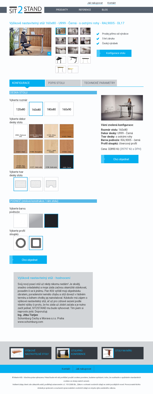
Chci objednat (29, 260)
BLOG (105, 9)
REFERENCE (85, 9)
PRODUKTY (62, 9)
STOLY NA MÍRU (123, 350)
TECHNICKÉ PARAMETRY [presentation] (99, 83)
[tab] (27, 83)
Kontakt (111, 3)
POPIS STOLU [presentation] (56, 83)
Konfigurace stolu (115, 53)
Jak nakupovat (95, 3)
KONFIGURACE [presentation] (21, 83)
